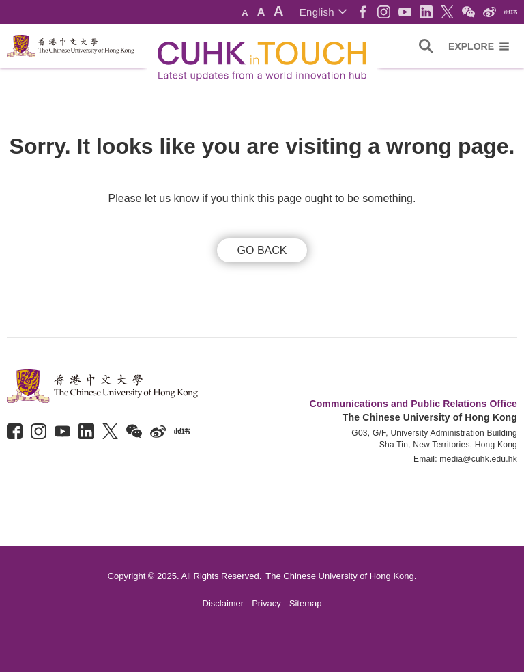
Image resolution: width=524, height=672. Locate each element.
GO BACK (262, 250)
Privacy (266, 603)
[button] (323, 12)
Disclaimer (223, 603)
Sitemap (305, 603)
